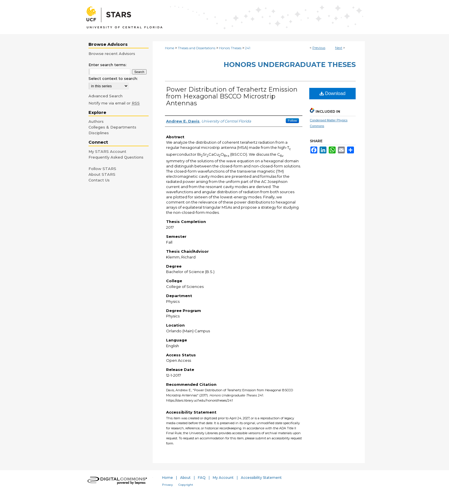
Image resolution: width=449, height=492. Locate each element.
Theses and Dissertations (196, 48)
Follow (292, 120)
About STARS (101, 174)
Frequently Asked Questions (115, 157)
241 (247, 48)
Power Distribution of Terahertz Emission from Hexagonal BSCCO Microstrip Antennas (232, 96)
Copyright (185, 485)
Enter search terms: (107, 64)
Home (169, 48)
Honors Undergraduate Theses (290, 64)
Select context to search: (113, 78)
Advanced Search (105, 96)
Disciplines (98, 133)
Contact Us (99, 180)
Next (338, 48)
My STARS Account (107, 151)
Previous (318, 48)
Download (333, 93)
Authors (96, 121)
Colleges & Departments (112, 127)
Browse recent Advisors (111, 53)
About (185, 477)
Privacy (167, 485)
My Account (223, 477)
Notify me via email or (114, 103)
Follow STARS (102, 168)
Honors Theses (230, 48)
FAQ (202, 477)
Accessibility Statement (261, 477)
